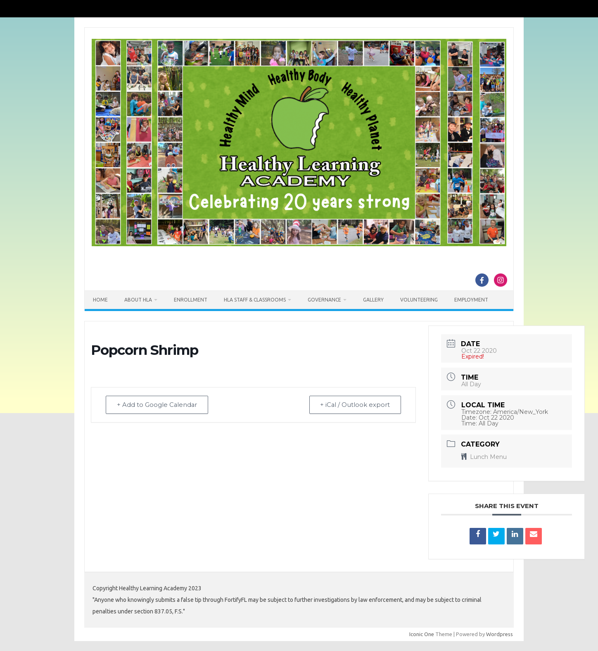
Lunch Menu (484, 457)
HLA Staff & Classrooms (255, 299)
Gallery (373, 299)
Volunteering (419, 299)
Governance (324, 299)
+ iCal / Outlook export (354, 405)
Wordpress (499, 634)
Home (100, 299)
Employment (471, 299)
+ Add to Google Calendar (158, 405)
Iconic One (421, 634)
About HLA (138, 299)
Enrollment (190, 299)
